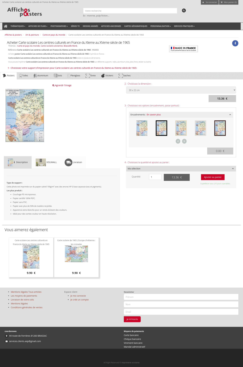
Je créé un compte (80, 299)
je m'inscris (132, 319)
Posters (8, 76)
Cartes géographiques (135, 26)
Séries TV (75, 26)
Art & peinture (32, 34)
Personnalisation (160, 26)
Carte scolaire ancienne (52, 45)
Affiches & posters (13, 34)
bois (57, 76)
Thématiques (18, 26)
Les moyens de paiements (24, 295)
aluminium (40, 76)
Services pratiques (184, 26)
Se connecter (210, 2)
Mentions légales (19, 303)
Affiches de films (37, 26)
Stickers (107, 76)
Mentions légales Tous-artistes (26, 291)
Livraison (73, 162)
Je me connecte (78, 295)
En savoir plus (154, 114)
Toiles (24, 76)
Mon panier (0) (229, 2)
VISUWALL (46, 162)
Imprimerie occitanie (130, 362)
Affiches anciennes (111, 26)
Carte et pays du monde (54, 34)
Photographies (59, 26)
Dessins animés (90, 26)
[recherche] (184, 10)
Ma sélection (134, 168)
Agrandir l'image (61, 85)
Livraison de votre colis (22, 299)
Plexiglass (73, 76)
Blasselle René (70, 45)
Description (18, 162)
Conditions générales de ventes (26, 307)
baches (125, 76)
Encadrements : (145, 114)
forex (91, 76)
